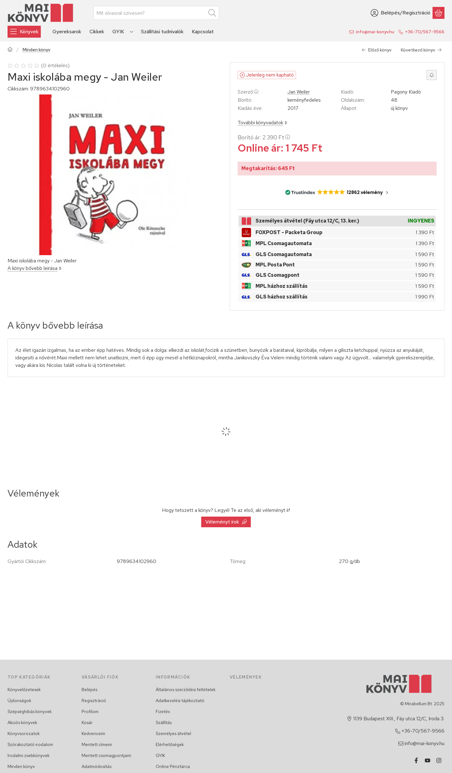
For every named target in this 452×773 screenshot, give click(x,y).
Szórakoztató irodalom (30, 744)
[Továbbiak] (131, 32)
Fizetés (163, 711)
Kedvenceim (93, 733)
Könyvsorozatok (24, 733)
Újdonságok (19, 700)
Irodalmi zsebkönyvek (29, 755)
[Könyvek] (24, 32)
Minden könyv (36, 49)
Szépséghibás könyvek (30, 711)
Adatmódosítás (96, 766)
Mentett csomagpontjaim (106, 755)
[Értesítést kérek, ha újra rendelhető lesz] (432, 75)
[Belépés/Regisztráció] (401, 13)
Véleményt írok (226, 521)
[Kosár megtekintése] (438, 13)
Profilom (90, 711)
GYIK (160, 755)
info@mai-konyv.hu (375, 32)
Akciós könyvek (22, 722)
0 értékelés (56, 65)
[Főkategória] (10, 50)
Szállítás (164, 722)
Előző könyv (376, 50)
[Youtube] (427, 760)
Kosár (87, 722)
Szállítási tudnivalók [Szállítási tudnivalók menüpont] (162, 31)
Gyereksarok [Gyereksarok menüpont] (66, 31)
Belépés (89, 689)
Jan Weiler (299, 92)
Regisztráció (94, 700)
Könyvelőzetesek (24, 689)
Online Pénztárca (173, 766)
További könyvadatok (262, 122)
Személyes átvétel (173, 733)
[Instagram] (438, 760)
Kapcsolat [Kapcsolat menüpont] (203, 31)
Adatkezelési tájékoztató (180, 700)
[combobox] (156, 13)
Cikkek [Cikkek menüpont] (96, 31)
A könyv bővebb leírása (35, 268)
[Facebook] (416, 760)
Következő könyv (421, 50)
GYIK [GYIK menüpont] (118, 31)
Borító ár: (264, 137)
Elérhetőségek (170, 744)
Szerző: (248, 92)
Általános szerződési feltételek (186, 689)
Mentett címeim (97, 744)
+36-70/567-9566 (424, 32)
